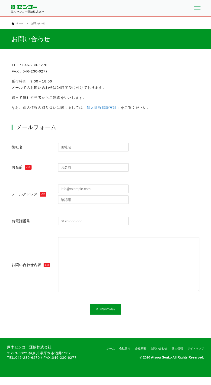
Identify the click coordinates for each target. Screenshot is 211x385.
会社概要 (140, 356)
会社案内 (124, 356)
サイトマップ (195, 356)
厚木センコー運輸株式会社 (29, 355)
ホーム (19, 23)
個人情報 (177, 356)
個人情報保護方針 (102, 107)
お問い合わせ (158, 356)
